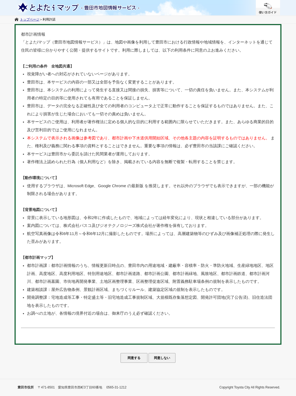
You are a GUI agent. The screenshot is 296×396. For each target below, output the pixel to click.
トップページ (29, 19)
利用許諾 (49, 19)
